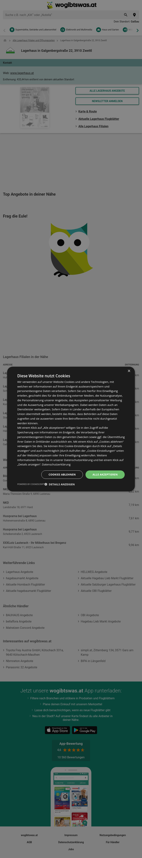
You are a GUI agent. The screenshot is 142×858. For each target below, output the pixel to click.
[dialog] (71, 429)
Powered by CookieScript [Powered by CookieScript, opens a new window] (30, 484)
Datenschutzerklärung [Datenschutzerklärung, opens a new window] (56, 464)
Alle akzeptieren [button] (105, 474)
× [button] (129, 371)
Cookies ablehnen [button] (62, 474)
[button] (59, 484)
